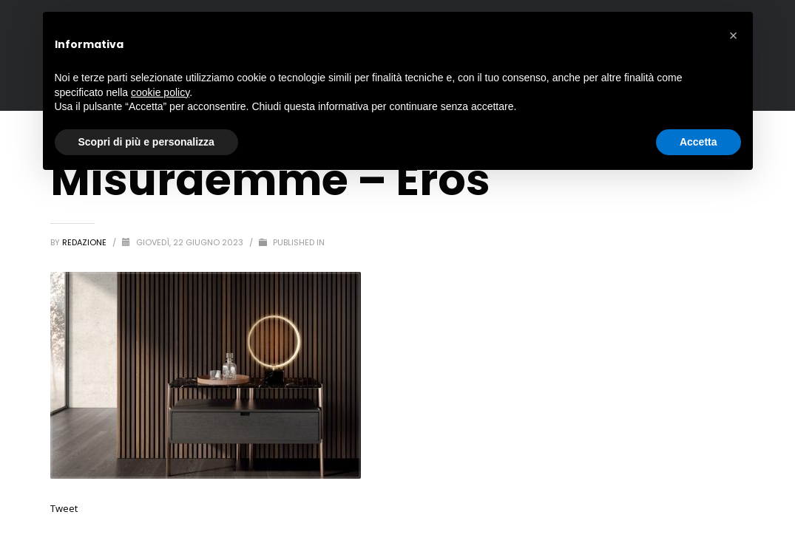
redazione (85, 242)
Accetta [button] (698, 142)
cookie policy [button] (160, 92)
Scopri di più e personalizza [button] (146, 142)
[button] (733, 35)
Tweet (64, 508)
